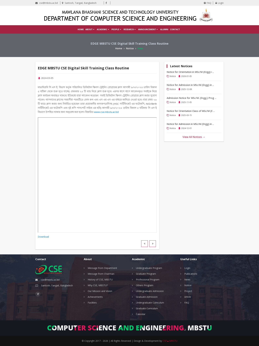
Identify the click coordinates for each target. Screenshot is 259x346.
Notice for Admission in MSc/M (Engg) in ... (190, 84)
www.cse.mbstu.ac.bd (106, 112)
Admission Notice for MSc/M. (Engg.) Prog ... (191, 98)
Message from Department (102, 268)
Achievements (95, 296)
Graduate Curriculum (147, 308)
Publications (190, 273)
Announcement (148, 29)
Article (187, 296)
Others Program (144, 285)
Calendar (140, 314)
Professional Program (147, 279)
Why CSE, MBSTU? (98, 285)
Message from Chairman (101, 273)
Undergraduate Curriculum (150, 302)
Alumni (164, 29)
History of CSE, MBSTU (100, 279)
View (140, 48)
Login (219, 2)
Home (81, 29)
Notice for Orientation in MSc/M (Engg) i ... (190, 71)
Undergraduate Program (149, 268)
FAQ (207, 2)
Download (43, 236)
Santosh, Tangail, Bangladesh (79, 2)
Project (188, 291)
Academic (103, 29)
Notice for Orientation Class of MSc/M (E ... (191, 111)
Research (130, 29)
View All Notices (194, 137)
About (89, 29)
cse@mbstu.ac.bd (46, 2)
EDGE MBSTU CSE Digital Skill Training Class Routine (91, 68)
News (187, 279)
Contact (175, 29)
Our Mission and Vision (100, 291)
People (116, 29)
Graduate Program (146, 273)
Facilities (92, 302)
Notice (131, 48)
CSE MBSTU (170, 340)
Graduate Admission (147, 296)
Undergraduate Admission (150, 291)
